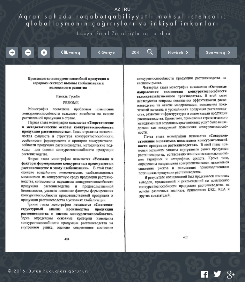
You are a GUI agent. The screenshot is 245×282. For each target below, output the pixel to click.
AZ (117, 9)
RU (127, 9)
